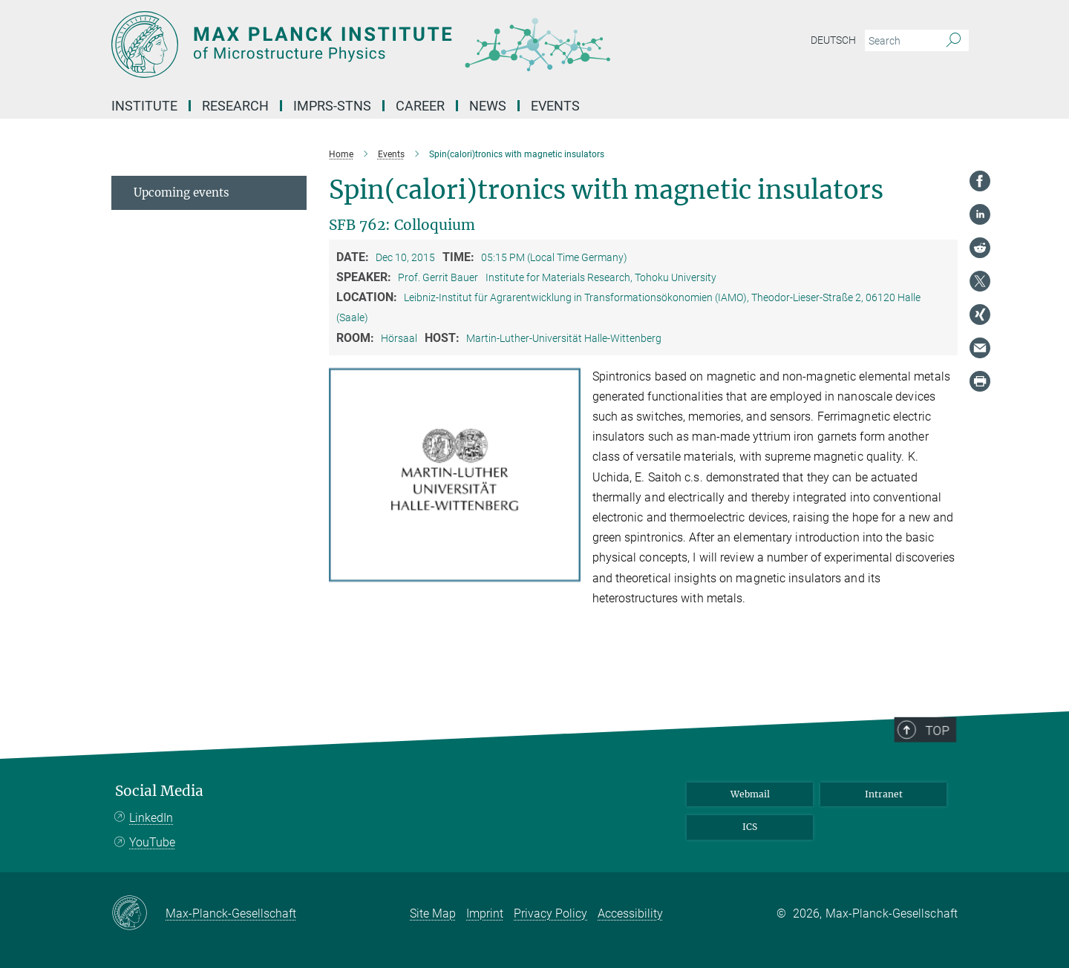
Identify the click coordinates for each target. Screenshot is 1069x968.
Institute (144, 105)
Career (420, 105)
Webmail (750, 794)
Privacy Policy (550, 913)
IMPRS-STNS (332, 105)
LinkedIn (151, 818)
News (487, 105)
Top (943, 765)
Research (235, 105)
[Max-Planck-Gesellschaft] (138, 914)
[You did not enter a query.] (900, 40)
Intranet (884, 794)
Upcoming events (181, 192)
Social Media (159, 791)
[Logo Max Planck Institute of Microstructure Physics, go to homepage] (389, 44)
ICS (749, 826)
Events (555, 105)
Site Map (433, 913)
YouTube (152, 842)
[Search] (953, 40)
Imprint (484, 913)
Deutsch (833, 40)
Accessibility (630, 913)
